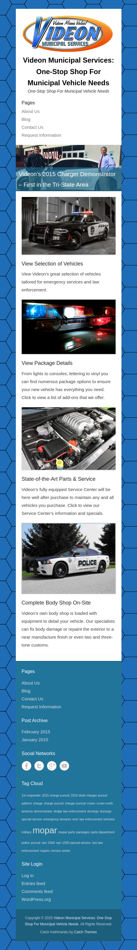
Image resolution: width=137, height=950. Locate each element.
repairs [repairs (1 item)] (45, 850)
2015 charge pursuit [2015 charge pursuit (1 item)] (56, 795)
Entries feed (33, 883)
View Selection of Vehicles (52, 264)
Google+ (52, 766)
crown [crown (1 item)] (91, 803)
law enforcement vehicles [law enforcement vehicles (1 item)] (97, 819)
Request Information (41, 135)
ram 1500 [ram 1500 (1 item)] (48, 842)
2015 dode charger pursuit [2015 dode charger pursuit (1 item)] (89, 795)
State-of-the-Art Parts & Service (59, 479)
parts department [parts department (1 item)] (103, 832)
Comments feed (37, 891)
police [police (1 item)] (26, 842)
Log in (28, 875)
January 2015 (35, 739)
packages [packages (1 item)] (83, 832)
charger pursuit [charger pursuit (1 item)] (75, 803)
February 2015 (36, 731)
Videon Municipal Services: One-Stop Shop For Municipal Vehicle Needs (68, 71)
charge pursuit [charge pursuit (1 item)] (54, 803)
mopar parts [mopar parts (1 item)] (66, 832)
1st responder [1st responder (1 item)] (31, 795)
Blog (26, 119)
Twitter (39, 766)
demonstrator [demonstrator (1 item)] (43, 811)
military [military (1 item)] (27, 832)
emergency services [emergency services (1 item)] (57, 819)
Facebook (26, 766)
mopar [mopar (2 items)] (45, 830)
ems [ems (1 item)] (75, 819)
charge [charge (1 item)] (38, 803)
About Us (31, 111)
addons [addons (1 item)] (27, 803)
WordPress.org (36, 899)
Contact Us (32, 127)
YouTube (64, 766)
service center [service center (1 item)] (60, 850)
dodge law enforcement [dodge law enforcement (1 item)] (70, 811)
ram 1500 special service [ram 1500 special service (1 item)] (73, 842)
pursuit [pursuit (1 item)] (35, 842)
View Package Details (47, 363)
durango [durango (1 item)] (93, 811)
